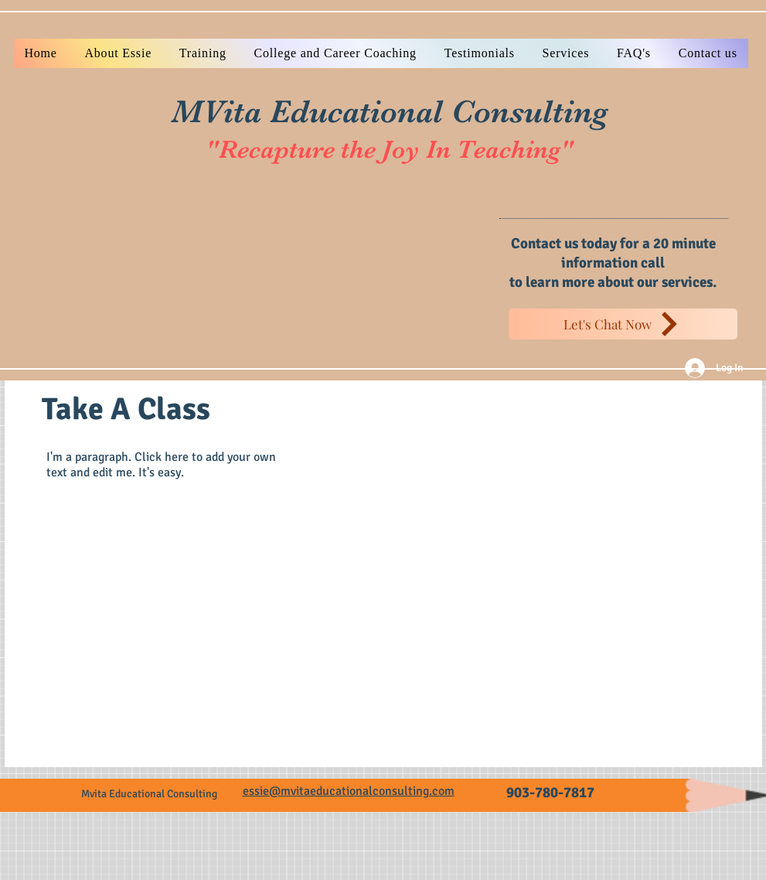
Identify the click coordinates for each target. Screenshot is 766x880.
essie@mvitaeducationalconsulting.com (348, 791)
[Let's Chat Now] (623, 324)
